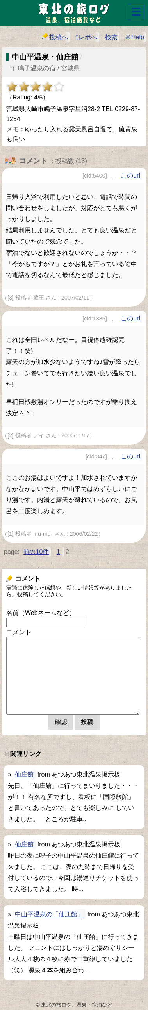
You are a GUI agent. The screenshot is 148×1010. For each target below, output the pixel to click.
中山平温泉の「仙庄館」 (49, 914)
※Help (134, 37)
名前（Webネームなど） (40, 612)
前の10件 (36, 552)
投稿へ (55, 36)
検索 (111, 37)
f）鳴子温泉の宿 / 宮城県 (45, 68)
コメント (18, 632)
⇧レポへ (86, 37)
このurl (130, 175)
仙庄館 (24, 774)
